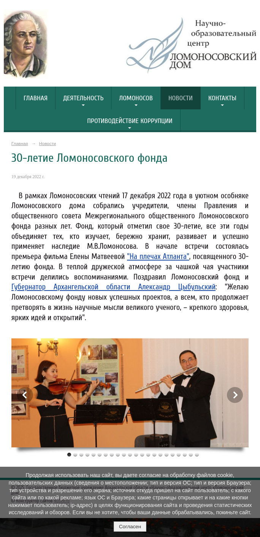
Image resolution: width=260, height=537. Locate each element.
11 (130, 454)
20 (185, 454)
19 (179, 454)
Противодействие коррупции (130, 121)
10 (124, 454)
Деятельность (83, 98)
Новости (180, 98)
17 (166, 454)
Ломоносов (135, 98)
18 (172, 454)
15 (154, 454)
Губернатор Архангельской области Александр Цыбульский (113, 287)
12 (136, 454)
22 (197, 454)
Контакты (222, 98)
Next (235, 395)
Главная (36, 98)
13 (142, 454)
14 (148, 454)
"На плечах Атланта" (158, 256)
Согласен (130, 526)
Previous (25, 395)
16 (160, 454)
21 (191, 454)
